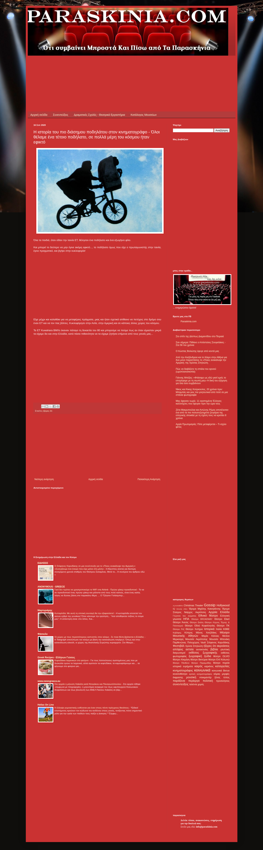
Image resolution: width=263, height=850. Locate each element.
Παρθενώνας (179, 642)
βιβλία (214, 649)
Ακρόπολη (200, 612)
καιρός (198, 666)
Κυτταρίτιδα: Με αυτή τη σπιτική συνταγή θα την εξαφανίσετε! (85, 613)
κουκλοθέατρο (180, 674)
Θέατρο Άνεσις (181, 622)
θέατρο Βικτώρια (198, 659)
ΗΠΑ (186, 618)
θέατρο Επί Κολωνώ (219, 659)
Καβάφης (177, 632)
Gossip (209, 605)
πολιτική (208, 680)
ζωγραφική (195, 656)
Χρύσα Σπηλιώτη (194, 646)
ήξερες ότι (47, 411)
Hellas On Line (46, 704)
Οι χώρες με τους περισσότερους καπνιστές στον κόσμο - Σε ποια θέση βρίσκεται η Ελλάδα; (100, 637)
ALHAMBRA (178, 606)
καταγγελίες (222, 666)
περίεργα (194, 680)
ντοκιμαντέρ (205, 677)
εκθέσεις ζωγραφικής (203, 652)
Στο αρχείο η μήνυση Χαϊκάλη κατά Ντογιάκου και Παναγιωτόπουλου (88, 684)
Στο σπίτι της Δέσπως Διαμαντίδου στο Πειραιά (200, 336)
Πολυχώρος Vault (196, 642)
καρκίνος (209, 666)
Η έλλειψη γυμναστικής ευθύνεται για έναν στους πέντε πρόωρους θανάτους (92, 708)
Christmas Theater (193, 605)
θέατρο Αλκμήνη (181, 659)
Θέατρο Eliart (222, 619)
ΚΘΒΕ (226, 629)
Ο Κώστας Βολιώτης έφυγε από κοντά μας (197, 351)
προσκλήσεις (222, 681)
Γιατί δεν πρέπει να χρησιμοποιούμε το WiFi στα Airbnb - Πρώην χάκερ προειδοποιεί (96, 589)
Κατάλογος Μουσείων (144, 114)
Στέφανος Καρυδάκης (218, 642)
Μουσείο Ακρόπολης (196, 639)
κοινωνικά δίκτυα (220, 670)
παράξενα (179, 680)
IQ (174, 609)
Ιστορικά (209, 629)
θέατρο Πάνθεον (181, 663)
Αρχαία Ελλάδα (219, 612)
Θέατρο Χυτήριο (194, 629)
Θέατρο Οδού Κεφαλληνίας (200, 625)
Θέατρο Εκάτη (196, 622)
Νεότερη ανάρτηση (44, 479)
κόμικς (217, 674)
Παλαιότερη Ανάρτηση (149, 479)
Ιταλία (219, 629)
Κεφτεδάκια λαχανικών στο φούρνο (72, 660)
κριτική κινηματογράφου (200, 674)
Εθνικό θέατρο (208, 615)
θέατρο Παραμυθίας (201, 663)
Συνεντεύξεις (60, 114)
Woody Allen (181, 609)
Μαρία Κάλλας (210, 636)
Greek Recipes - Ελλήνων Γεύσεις (56, 657)
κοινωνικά (202, 670)
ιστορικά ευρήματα (183, 666)
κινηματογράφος (183, 670)
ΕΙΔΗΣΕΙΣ (43, 563)
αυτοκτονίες (202, 649)
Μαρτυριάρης (45, 610)
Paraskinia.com (189, 321)
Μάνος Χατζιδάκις (206, 632)
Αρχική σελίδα (38, 114)
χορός (201, 684)
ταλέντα (193, 684)
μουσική (191, 677)
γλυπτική (225, 649)
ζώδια (207, 656)
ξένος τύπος (222, 677)
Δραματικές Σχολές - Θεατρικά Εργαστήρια (99, 114)
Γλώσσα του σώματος (184, 616)
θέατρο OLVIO (221, 656)
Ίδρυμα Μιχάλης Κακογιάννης (204, 608)
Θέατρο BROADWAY (201, 619)
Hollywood (223, 605)
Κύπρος (189, 632)
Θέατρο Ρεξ (178, 629)
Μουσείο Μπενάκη (219, 639)
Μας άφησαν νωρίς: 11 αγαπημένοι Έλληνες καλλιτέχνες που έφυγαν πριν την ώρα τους (199, 402)
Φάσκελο (43, 634)
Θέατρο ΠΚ (223, 625)
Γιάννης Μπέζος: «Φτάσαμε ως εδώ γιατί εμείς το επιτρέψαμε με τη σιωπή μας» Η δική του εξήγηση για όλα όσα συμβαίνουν (201, 380)
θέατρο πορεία (221, 663)
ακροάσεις (223, 645)
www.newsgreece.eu (49, 681)
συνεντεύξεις (181, 684)
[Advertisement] (104, 64)
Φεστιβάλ (178, 645)
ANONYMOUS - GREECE (51, 586)
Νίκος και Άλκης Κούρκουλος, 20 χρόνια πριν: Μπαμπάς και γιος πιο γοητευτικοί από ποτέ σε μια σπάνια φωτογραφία (202, 392)
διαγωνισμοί (179, 652)
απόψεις (178, 649)
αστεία (190, 649)
